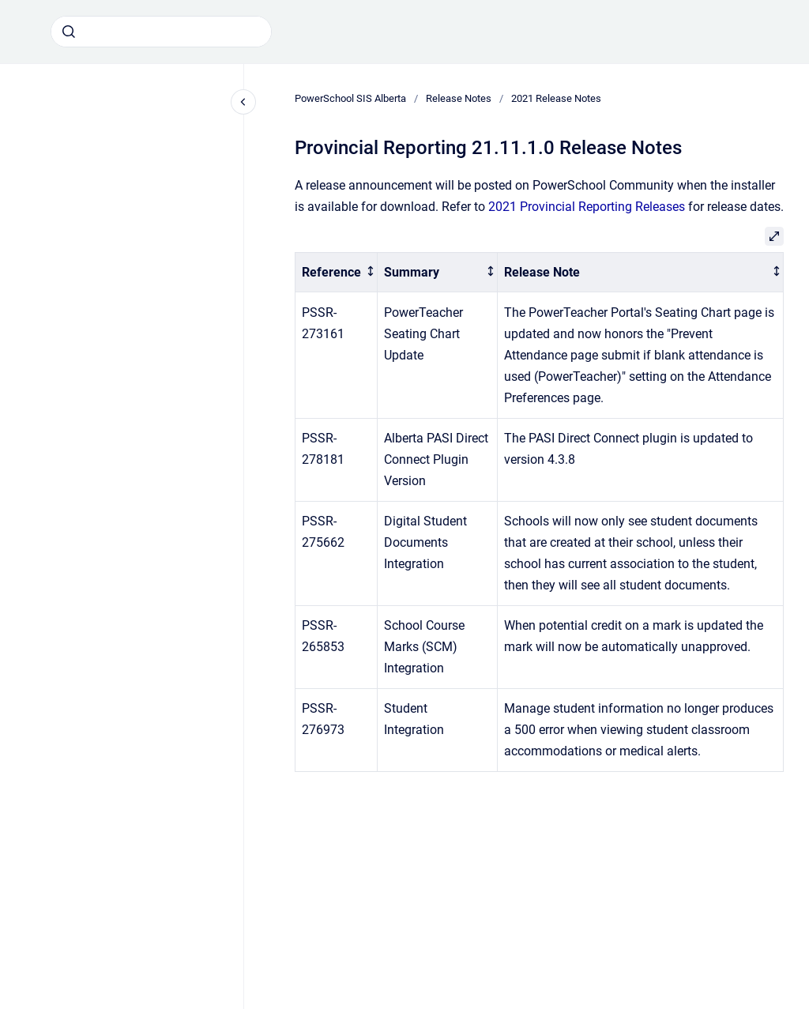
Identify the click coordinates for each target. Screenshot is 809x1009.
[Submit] (68, 31)
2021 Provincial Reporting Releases (588, 206)
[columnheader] (336, 272)
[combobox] (161, 32)
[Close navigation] (243, 102)
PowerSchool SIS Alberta (350, 98)
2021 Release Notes (556, 98)
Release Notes (458, 98)
